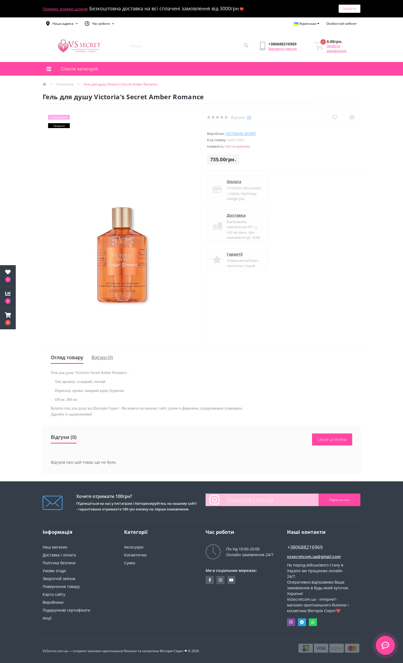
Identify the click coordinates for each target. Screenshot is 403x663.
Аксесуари (133, 547)
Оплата (234, 181)
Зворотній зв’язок (59, 578)
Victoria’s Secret (241, 133)
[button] (62, 23)
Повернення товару (61, 586)
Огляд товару (67, 357)
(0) (249, 117)
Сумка (129, 562)
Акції (47, 618)
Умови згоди (54, 570)
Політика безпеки (59, 562)
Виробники (53, 602)
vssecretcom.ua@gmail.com (314, 556)
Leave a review (332, 439)
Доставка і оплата (59, 554)
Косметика (65, 84)
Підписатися (339, 499)
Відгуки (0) (102, 357)
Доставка (236, 215)
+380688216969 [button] (305, 547)
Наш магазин (55, 547)
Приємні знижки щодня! (65, 8)
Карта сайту (54, 594)
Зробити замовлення (337, 48)
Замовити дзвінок (282, 48)
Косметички (135, 554)
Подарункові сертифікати (66, 610)
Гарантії (235, 254)
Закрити (349, 8)
